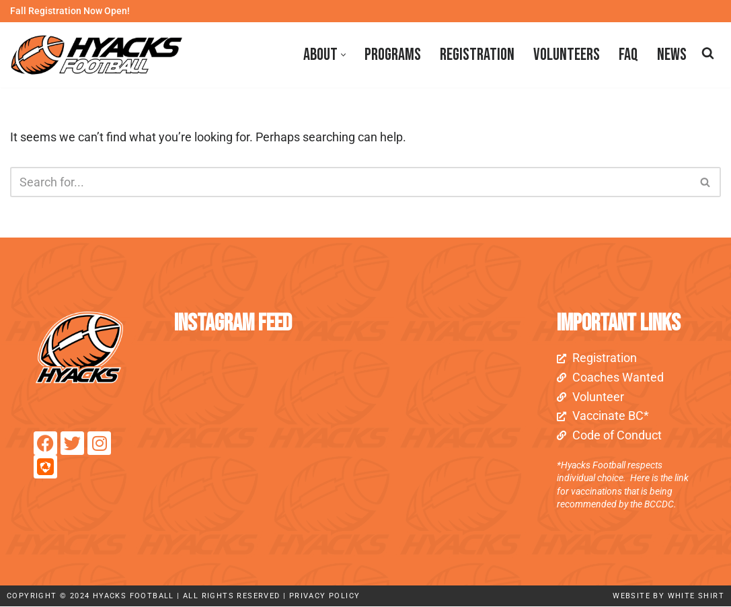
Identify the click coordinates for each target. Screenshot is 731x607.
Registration (477, 54)
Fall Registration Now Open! (70, 11)
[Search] (707, 52)
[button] (343, 54)
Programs (392, 54)
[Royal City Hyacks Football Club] (100, 54)
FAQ (628, 54)
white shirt (696, 596)
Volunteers (566, 54)
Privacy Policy (324, 596)
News (672, 54)
